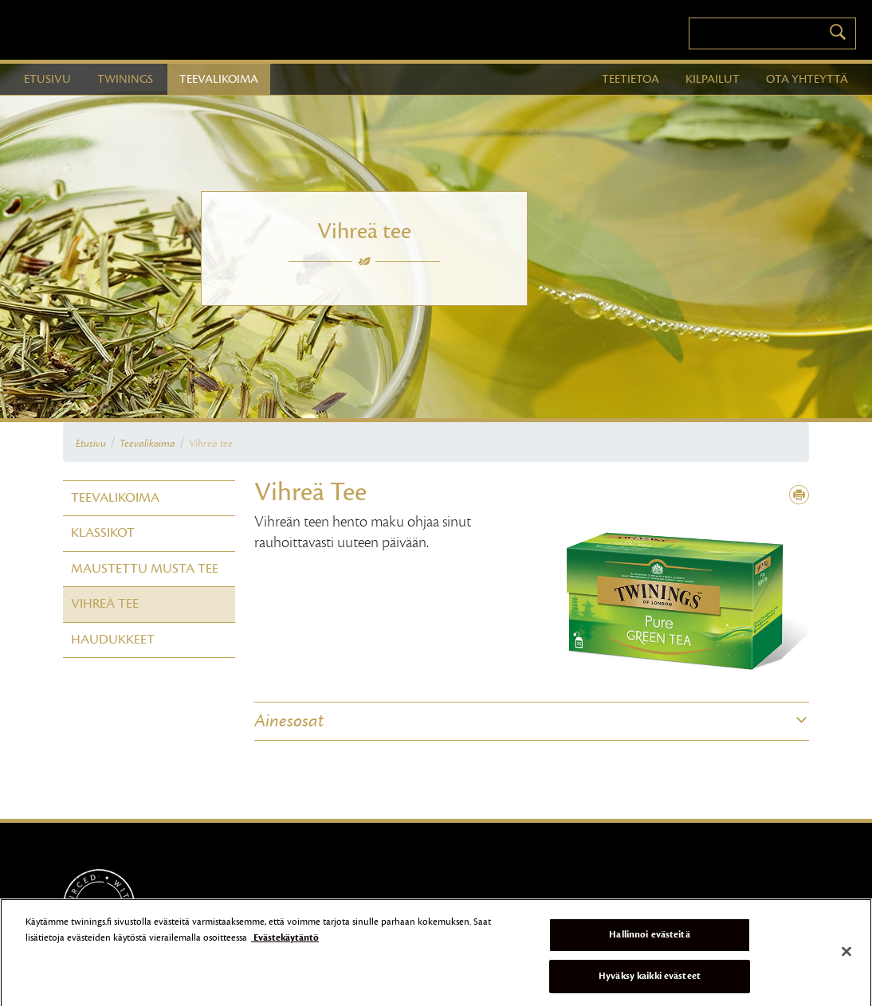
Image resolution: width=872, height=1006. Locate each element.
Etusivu (91, 443)
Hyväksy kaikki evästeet (650, 979)
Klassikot (103, 533)
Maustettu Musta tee (144, 568)
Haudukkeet (113, 639)
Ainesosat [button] (289, 721)
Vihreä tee (211, 443)
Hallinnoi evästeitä (649, 938)
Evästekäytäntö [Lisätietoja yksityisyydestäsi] (285, 940)
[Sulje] (846, 955)
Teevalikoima (147, 443)
